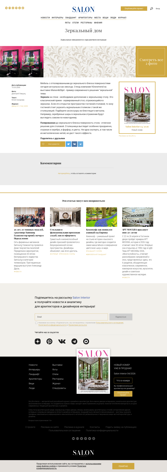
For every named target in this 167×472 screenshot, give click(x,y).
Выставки (57, 365)
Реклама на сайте (50, 427)
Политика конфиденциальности (102, 430)
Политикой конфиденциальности (52, 325)
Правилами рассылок (78, 325)
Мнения (98, 23)
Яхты (67, 23)
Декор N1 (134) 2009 (20, 106)
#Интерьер (54, 254)
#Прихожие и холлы (67, 254)
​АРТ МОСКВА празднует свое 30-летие (135, 231)
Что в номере (123, 380)
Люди (113, 18)
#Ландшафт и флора (94, 251)
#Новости (18, 271)
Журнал (122, 18)
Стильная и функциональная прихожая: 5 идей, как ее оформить (65, 232)
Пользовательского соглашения (109, 323)
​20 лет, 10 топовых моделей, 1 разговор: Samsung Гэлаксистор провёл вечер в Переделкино (29, 234)
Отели (75, 23)
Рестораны (86, 23)
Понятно (123, 466)
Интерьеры (57, 18)
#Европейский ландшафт (96, 254)
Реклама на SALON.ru (127, 136)
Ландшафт (70, 18)
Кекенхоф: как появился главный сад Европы (99, 231)
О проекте (30, 427)
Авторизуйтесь (64, 173)
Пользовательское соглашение (64, 430)
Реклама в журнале (74, 427)
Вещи (105, 18)
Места (97, 18)
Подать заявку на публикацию (121, 427)
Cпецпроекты (59, 388)
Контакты (95, 427)
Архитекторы (85, 18)
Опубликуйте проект (134, 8)
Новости (45, 18)
